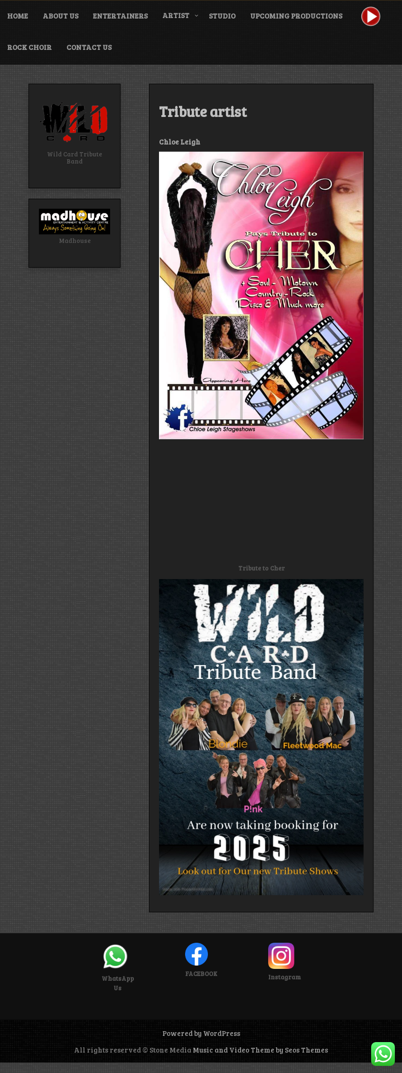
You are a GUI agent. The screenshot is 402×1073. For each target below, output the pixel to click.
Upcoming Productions (296, 15)
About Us (60, 15)
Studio (222, 15)
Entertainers (120, 15)
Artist (175, 15)
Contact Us (89, 47)
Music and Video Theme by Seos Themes (260, 1049)
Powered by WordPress (201, 1033)
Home (17, 15)
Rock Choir (29, 47)
